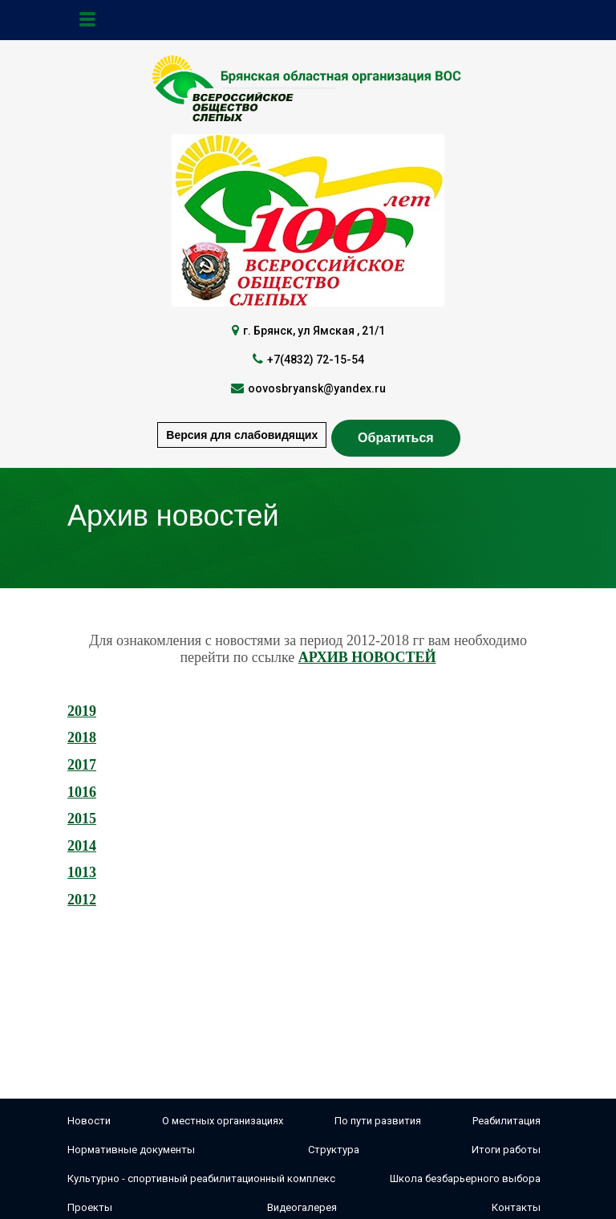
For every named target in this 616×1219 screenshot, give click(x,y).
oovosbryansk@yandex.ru (317, 388)
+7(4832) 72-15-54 (315, 359)
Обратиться (396, 438)
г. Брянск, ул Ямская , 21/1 (314, 330)
